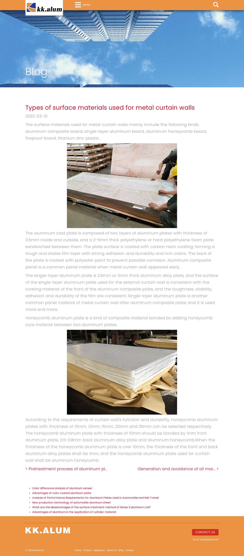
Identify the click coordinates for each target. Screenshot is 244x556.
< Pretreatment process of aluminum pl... (66, 469)
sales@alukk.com (209, 539)
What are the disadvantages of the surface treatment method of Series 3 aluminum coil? (91, 507)
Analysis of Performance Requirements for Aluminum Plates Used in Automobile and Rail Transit (95, 498)
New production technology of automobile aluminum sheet (71, 502)
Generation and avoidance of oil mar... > (178, 469)
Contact (129, 550)
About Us (112, 550)
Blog (121, 550)
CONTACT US (205, 532)
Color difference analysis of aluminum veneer (62, 488)
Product (87, 550)
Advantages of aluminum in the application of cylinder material (74, 512)
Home (78, 550)
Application (99, 550)
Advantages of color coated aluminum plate (61, 493)
